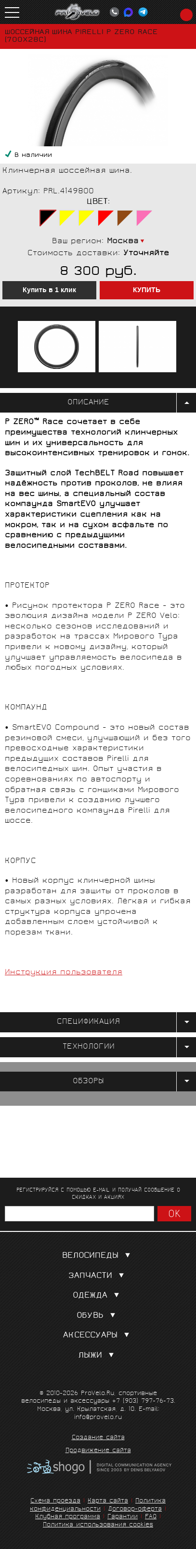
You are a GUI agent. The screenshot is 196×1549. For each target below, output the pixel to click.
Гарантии (122, 1517)
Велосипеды (98, 1256)
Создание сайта (98, 1438)
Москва (123, 241)
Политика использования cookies (98, 1525)
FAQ (151, 1517)
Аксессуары (98, 1336)
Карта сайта (108, 1501)
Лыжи (98, 1356)
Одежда (98, 1296)
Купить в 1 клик (49, 290)
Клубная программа (67, 1517)
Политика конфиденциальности (98, 1505)
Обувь (98, 1316)
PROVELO (77, 12)
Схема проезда (55, 1501)
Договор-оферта (135, 1509)
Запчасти (98, 1276)
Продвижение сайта (98, 1451)
